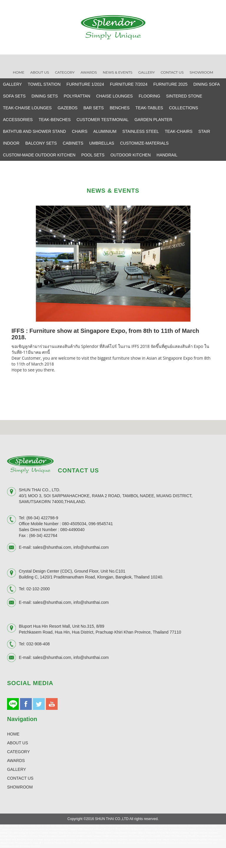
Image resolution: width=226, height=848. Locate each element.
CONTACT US (20, 778)
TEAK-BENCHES (55, 119)
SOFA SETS (14, 96)
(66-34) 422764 (43, 535)
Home (18, 72)
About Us (39, 72)
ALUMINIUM (105, 131)
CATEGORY (18, 751)
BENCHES (120, 107)
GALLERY (12, 84)
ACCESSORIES (18, 119)
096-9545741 (101, 523)
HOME (13, 734)
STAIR (204, 131)
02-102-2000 (38, 588)
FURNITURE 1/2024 (85, 84)
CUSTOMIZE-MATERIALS (144, 143)
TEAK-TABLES (149, 107)
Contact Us (172, 72)
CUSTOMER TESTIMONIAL (103, 119)
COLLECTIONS (183, 107)
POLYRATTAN (77, 96)
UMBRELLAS (101, 143)
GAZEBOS (68, 107)
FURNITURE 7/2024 (128, 84)
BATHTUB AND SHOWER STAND (34, 131)
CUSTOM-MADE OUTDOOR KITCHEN (39, 155)
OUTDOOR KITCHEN (130, 155)
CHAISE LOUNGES (114, 96)
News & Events (117, 72)
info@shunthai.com (91, 547)
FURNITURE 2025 (170, 84)
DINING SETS (44, 96)
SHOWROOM (20, 787)
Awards (89, 72)
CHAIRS (79, 131)
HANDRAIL (167, 155)
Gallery (146, 72)
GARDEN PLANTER (153, 119)
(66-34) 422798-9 (42, 517)
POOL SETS (92, 155)
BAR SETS (93, 107)
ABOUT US (17, 742)
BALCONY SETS (41, 143)
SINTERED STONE (184, 96)
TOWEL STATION (44, 84)
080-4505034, (74, 523)
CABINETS (73, 143)
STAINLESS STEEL (140, 131)
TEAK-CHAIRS (178, 131)
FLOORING (149, 96)
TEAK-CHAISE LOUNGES (27, 107)
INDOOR (11, 143)
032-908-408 (38, 644)
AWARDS (16, 760)
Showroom (201, 72)
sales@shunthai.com (52, 547)
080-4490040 (72, 529)
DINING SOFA (206, 84)
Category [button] (65, 72)
